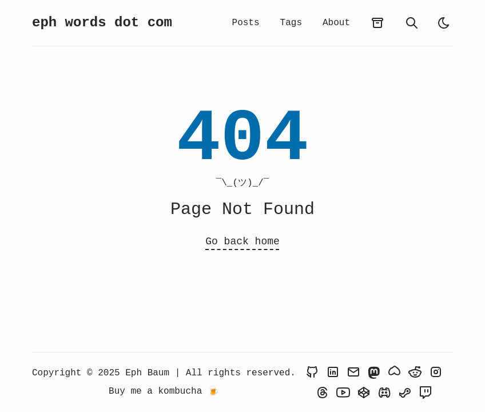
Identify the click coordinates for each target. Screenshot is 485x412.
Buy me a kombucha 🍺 (164, 391)
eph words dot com (102, 22)
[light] (444, 23)
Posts (246, 23)
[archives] (377, 23)
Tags (291, 23)
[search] (411, 23)
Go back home (242, 241)
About (336, 23)
